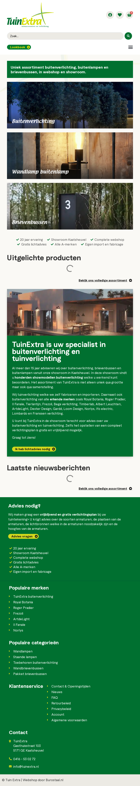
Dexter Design (40, 408)
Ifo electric (104, 408)
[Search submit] (128, 36)
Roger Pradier (115, 399)
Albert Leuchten (108, 404)
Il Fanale (18, 404)
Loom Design (73, 408)
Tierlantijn (33, 404)
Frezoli (47, 404)
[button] (130, 47)
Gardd (57, 408)
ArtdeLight (20, 408)
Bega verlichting (65, 404)
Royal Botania (93, 399)
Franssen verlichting (48, 413)
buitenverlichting (80, 368)
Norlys (89, 408)
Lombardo (19, 413)
